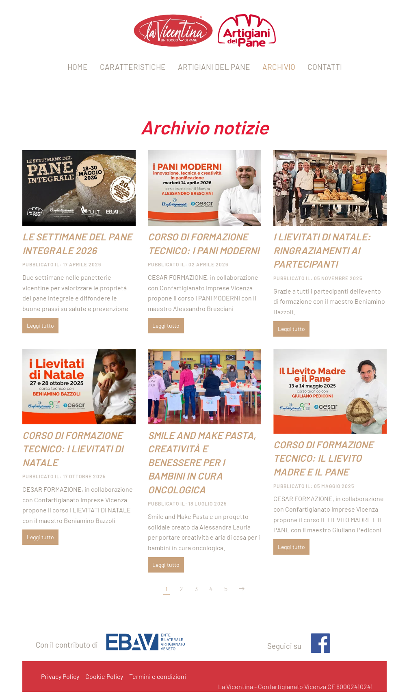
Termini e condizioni (157, 676)
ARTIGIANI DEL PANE (214, 66)
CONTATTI (324, 66)
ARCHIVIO (278, 66)
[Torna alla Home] (205, 30)
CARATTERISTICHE (133, 66)
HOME (77, 66)
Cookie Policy (104, 676)
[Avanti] (241, 589)
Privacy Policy (60, 676)
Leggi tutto (40, 325)
